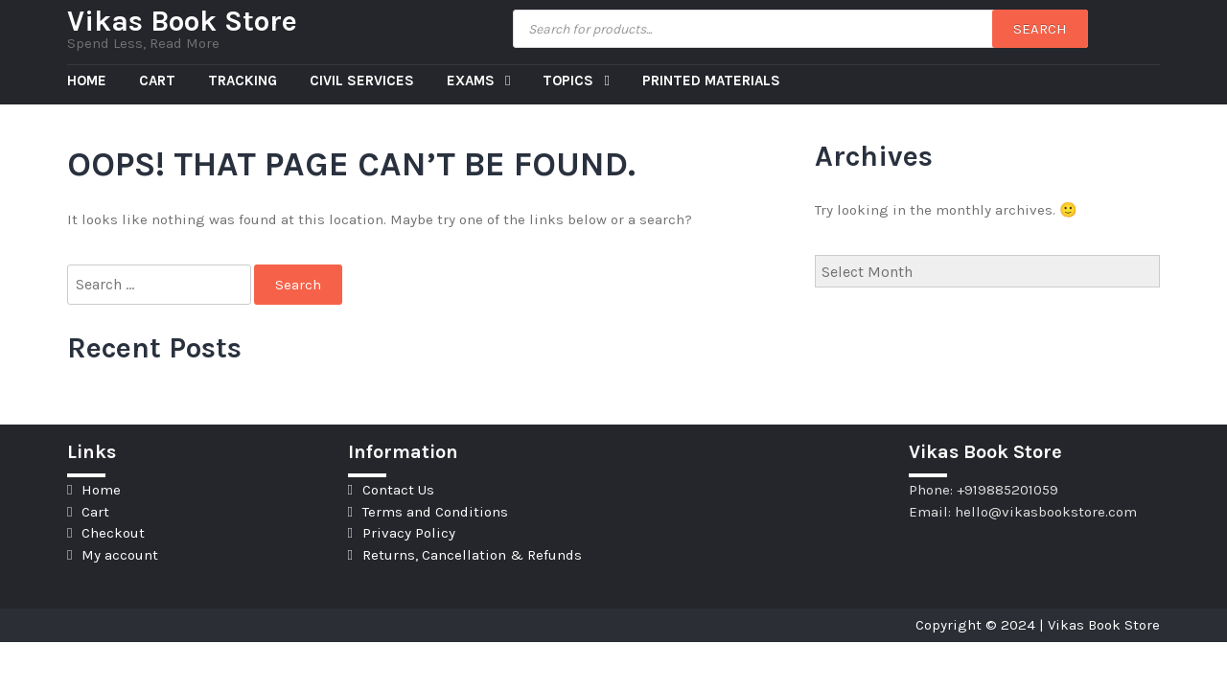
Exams (472, 80)
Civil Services (362, 80)
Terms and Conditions (435, 511)
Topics (570, 80)
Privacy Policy (408, 532)
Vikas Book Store (182, 21)
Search (1040, 28)
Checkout (113, 532)
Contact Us (398, 489)
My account (119, 555)
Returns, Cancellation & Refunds (472, 555)
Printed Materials (711, 80)
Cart (157, 80)
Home (86, 80)
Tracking (242, 80)
